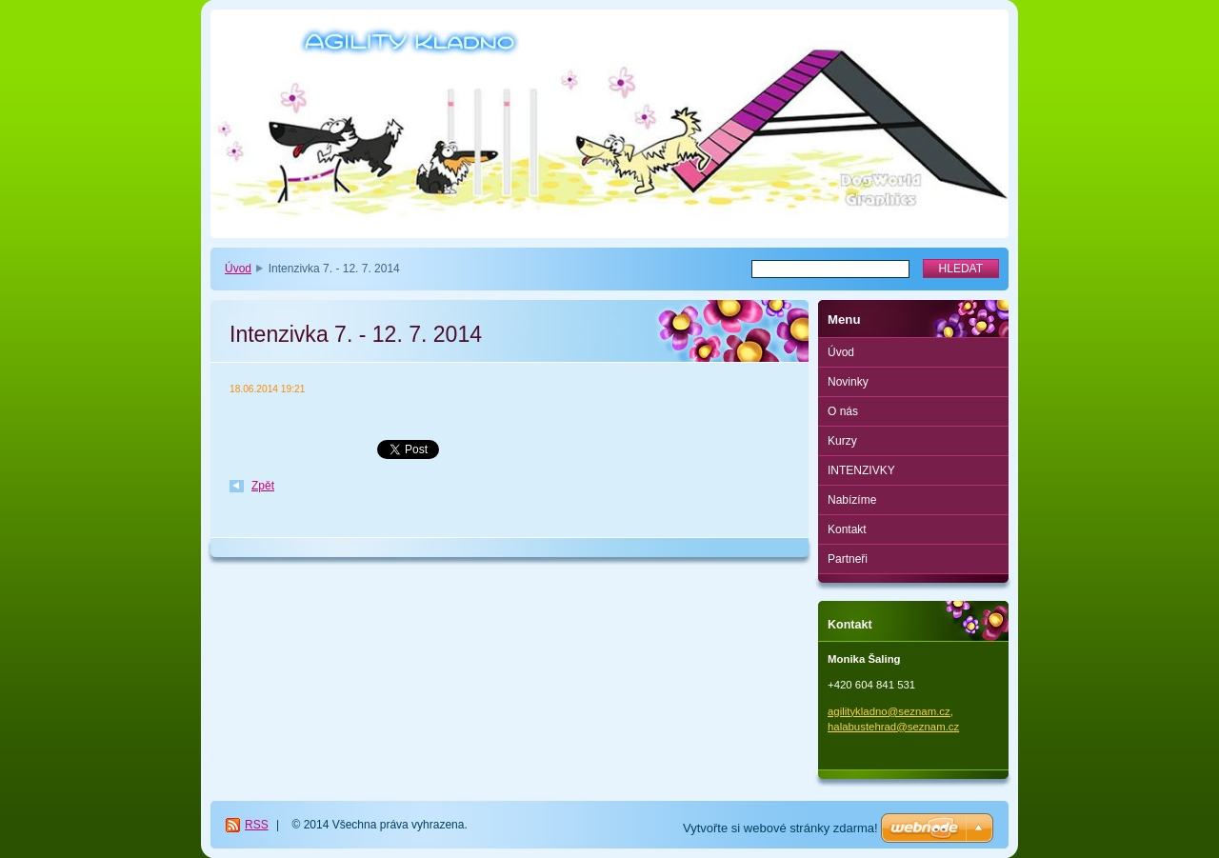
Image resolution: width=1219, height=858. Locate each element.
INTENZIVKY (861, 470)
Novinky (848, 382)
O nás (843, 411)
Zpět (262, 485)
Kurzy (842, 441)
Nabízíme (852, 500)
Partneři (848, 559)
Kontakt (847, 529)
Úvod (238, 268)
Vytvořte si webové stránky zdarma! (780, 828)
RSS (257, 824)
